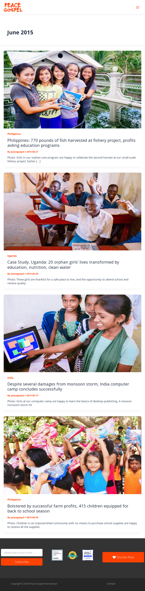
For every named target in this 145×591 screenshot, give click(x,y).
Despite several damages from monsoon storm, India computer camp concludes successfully (68, 386)
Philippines (14, 133)
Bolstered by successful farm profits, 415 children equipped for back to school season (67, 508)
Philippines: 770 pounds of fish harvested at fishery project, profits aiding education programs (71, 142)
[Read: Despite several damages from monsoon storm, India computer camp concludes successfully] (72, 333)
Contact (111, 583)
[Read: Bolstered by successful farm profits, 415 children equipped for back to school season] (72, 455)
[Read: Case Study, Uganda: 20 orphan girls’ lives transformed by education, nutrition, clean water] (72, 211)
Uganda (12, 255)
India (10, 377)
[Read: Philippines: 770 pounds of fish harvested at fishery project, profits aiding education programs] (72, 89)
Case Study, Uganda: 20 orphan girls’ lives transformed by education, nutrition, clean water (63, 264)
